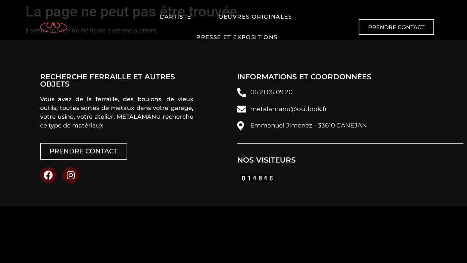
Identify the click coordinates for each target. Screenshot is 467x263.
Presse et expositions (236, 37)
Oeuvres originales (255, 16)
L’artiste (176, 16)
